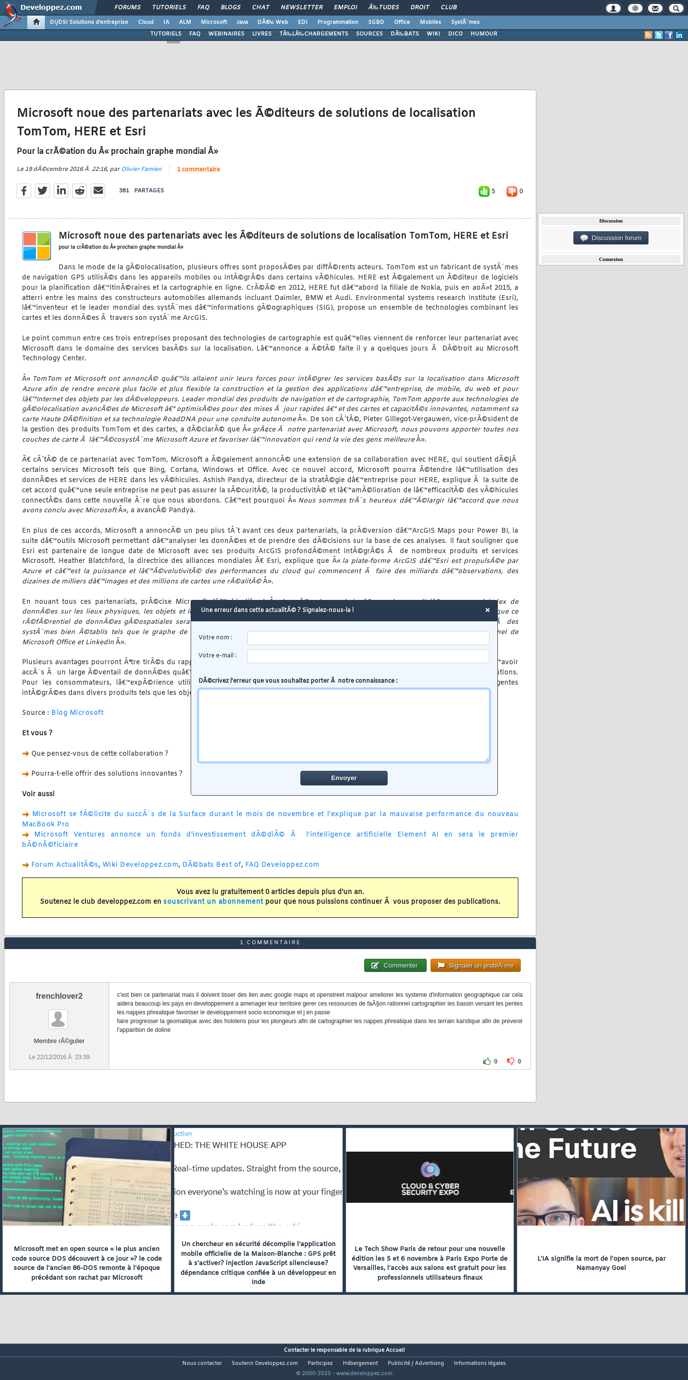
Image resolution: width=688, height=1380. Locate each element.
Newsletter (301, 8)
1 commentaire (198, 176)
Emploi (345, 8)
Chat (260, 8)
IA (166, 22)
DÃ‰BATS (405, 34)
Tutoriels (169, 8)
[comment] (344, 725)
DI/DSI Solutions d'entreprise (89, 22)
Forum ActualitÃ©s (64, 871)
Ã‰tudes (384, 8)
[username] (368, 638)
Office (402, 22)
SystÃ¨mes (465, 22)
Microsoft (214, 22)
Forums (127, 8)
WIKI (433, 34)
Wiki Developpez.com (140, 871)
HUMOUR (484, 34)
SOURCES (369, 34)
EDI (303, 22)
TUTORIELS (165, 34)
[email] (368, 656)
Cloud (146, 22)
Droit (420, 8)
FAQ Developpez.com (282, 871)
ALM (185, 22)
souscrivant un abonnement (213, 908)
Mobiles (430, 22)
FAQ (203, 8)
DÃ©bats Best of (211, 871)
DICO (455, 34)
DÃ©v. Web (272, 22)
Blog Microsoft (77, 719)
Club (448, 8)
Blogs (230, 8)
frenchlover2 (59, 1014)
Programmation (337, 22)
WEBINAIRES (226, 34)
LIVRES (262, 34)
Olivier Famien (141, 175)
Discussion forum (611, 238)
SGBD (376, 22)
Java (242, 22)
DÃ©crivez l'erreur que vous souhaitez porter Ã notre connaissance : (344, 719)
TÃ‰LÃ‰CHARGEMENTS (313, 34)
